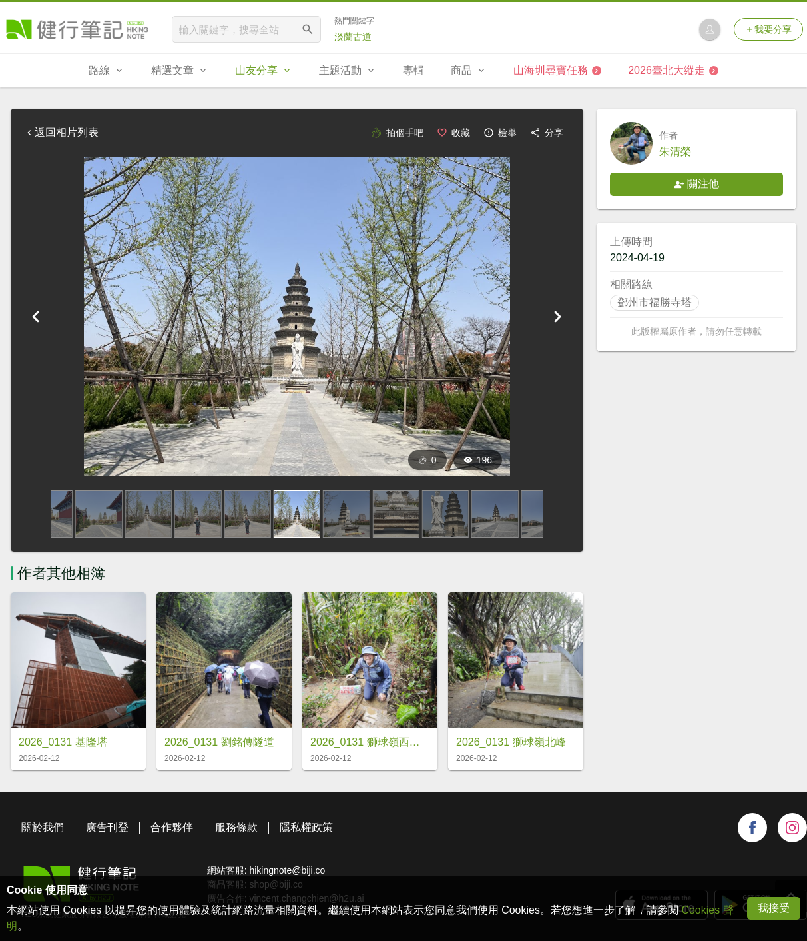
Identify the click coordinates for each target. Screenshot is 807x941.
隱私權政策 (306, 827)
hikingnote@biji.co (287, 870)
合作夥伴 (171, 827)
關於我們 (42, 827)
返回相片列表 (61, 132)
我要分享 (768, 29)
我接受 (774, 908)
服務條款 (236, 827)
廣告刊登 (107, 827)
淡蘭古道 (353, 36)
